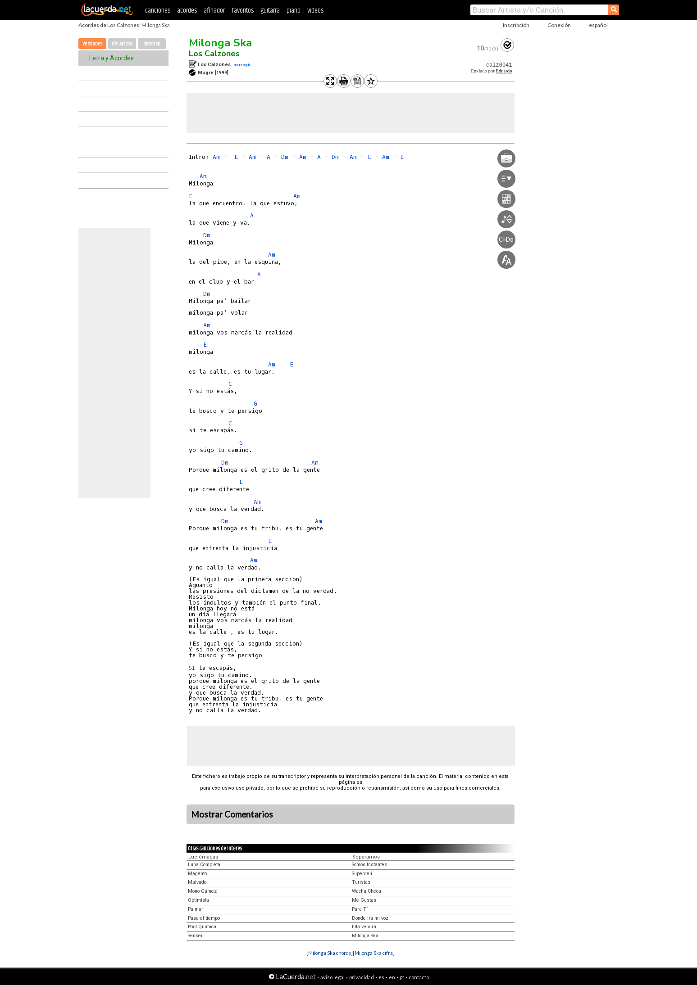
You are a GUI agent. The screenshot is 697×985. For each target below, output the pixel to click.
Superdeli (362, 874)
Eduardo (504, 70)
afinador (214, 10)
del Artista (122, 44)
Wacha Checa (366, 891)
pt (402, 977)
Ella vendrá (364, 927)
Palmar (195, 909)
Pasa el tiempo (204, 918)
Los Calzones (214, 53)
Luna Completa (204, 865)
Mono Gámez (202, 891)
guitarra (270, 10)
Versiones (92, 44)
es (381, 977)
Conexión (559, 25)
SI (192, 668)
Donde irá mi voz (370, 918)
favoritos (243, 10)
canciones (157, 10)
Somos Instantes (369, 865)
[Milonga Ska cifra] (374, 953)
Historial (151, 44)
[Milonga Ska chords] (329, 953)
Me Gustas (364, 900)
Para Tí (360, 909)
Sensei (195, 936)
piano (294, 10)
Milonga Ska (220, 43)
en (392, 977)
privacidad (361, 977)
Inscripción (516, 25)
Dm (284, 157)
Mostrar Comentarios (232, 814)
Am (216, 157)
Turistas (361, 882)
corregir (242, 64)
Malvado (197, 882)
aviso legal (332, 977)
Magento (197, 874)
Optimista (198, 900)
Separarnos (366, 857)
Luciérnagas (203, 857)
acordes (187, 10)
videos (315, 10)
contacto (419, 977)
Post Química (202, 927)
